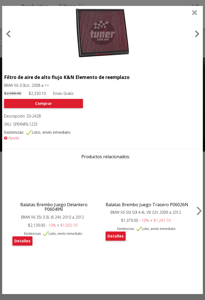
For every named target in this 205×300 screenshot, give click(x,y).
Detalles (22, 240)
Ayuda (11, 137)
